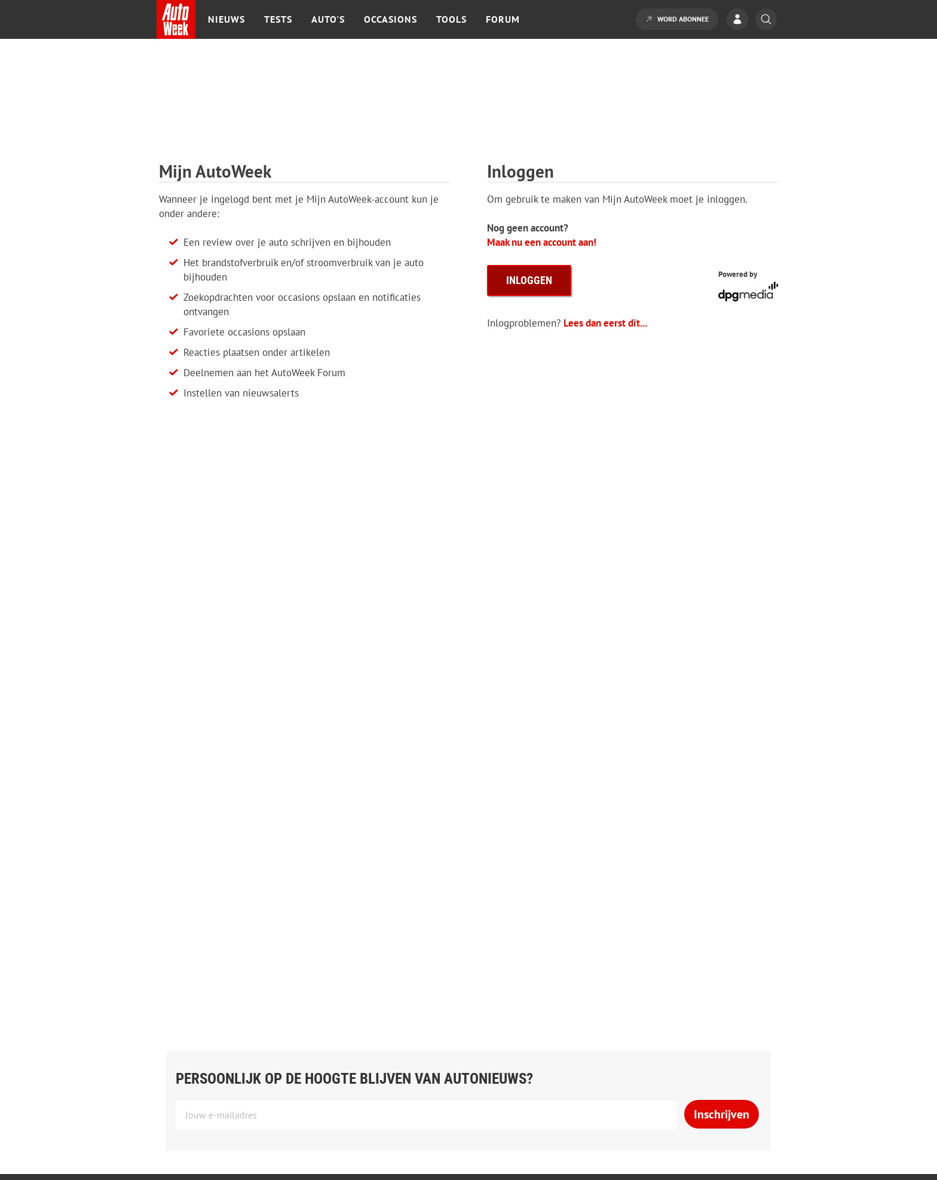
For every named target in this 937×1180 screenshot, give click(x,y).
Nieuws (226, 19)
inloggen (529, 280)
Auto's (328, 19)
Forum (503, 19)
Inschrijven (721, 1114)
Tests (278, 19)
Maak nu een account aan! (541, 242)
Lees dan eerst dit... (605, 323)
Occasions (390, 19)
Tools (451, 19)
